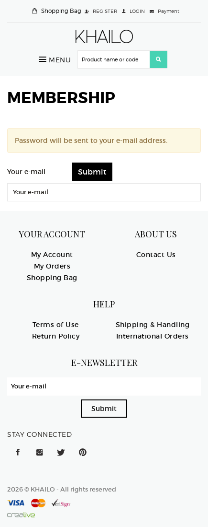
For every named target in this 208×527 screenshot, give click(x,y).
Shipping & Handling (153, 324)
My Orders (52, 266)
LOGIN (137, 11)
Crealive (21, 514)
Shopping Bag (61, 10)
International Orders (152, 336)
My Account (52, 254)
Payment (168, 11)
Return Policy (56, 336)
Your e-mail (26, 171)
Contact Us (156, 254)
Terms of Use (56, 324)
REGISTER (105, 11)
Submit (104, 408)
